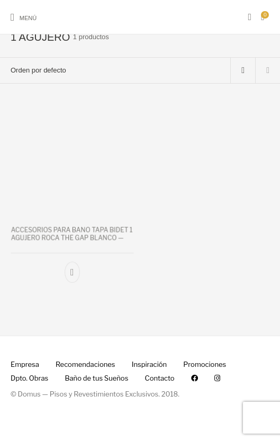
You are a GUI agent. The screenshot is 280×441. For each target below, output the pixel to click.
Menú (28, 18)
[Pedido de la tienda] (115, 70)
